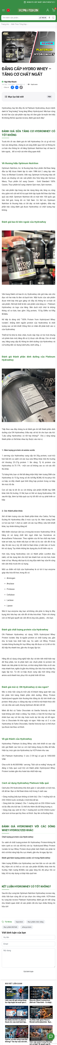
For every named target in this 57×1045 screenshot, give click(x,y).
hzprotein (19, 922)
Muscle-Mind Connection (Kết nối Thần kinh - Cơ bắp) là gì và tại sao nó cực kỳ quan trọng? (40, 1001)
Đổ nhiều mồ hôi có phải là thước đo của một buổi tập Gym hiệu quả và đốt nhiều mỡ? (15, 1021)
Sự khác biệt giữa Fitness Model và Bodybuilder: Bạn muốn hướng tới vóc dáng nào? (40, 1021)
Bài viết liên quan (13, 984)
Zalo (16, 87)
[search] (53, 17)
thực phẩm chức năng (35, 922)
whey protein (26, 927)
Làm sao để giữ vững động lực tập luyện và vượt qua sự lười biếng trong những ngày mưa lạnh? (16, 1001)
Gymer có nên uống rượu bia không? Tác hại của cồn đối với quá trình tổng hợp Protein (16, 1040)
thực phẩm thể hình (10, 927)
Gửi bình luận (28, 971)
